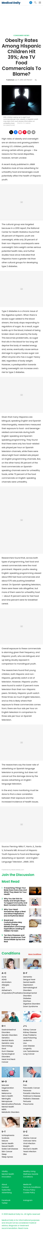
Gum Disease (7, 1051)
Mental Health (8, 1106)
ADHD (4, 979)
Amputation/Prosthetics (12, 993)
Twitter (5, 1203)
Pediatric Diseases (31, 1098)
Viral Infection (29, 1143)
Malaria (5, 1090)
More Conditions (34, 954)
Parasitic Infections (31, 1093)
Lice (25, 1043)
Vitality (5, 1171)
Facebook (6, 1200)
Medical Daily (11, 3)
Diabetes (27, 998)
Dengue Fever (29, 979)
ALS (3, 987)
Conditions (11, 953)
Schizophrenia (8, 1135)
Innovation (6, 1176)
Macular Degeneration (8, 1086)
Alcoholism (6, 982)
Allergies (5, 985)
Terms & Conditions (32, 1187)
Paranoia (27, 1090)
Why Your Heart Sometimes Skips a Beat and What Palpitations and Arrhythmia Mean (15, 912)
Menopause (7, 1101)
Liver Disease (29, 1046)
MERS (4, 1109)
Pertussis (27, 1101)
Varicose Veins (29, 1140)
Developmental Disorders (30, 994)
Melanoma (6, 1093)
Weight (26, 1146)
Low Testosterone (31, 1051)
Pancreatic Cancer (31, 1088)
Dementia (27, 977)
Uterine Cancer (30, 1138)
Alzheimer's (7, 990)
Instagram (27, 1200)
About (4, 1184)
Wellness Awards (30, 1174)
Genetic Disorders (9, 1035)
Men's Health (7, 1096)
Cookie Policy (29, 1192)
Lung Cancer (29, 1054)
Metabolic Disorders (10, 1112)
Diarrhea (27, 1001)
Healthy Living (29, 1171)
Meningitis (6, 1098)
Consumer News (22, 35)
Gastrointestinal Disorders (9, 1031)
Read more (23, 1228)
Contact (5, 1187)
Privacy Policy (29, 1190)
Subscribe (6, 1190)
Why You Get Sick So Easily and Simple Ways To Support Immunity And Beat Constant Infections (15, 901)
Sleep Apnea (7, 1157)
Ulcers (26, 1135)
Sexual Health (8, 1146)
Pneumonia (28, 1104)
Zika (25, 1154)
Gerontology (7, 1046)
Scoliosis (5, 1138)
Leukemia (27, 1040)
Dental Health (29, 982)
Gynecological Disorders (8, 1055)
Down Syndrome (30, 1006)
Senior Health (7, 1143)
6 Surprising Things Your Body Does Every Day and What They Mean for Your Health (15, 891)
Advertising (7, 1192)
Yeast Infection (29, 1151)
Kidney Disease (30, 1032)
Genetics (5, 1037)
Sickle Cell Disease (10, 1149)
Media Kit (27, 1184)
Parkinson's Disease (31, 1096)
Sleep (4, 1154)
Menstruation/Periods (11, 1104)
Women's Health (30, 1149)
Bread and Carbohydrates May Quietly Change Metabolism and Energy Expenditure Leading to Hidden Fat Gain (14, 925)
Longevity (27, 1048)
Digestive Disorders (31, 1003)
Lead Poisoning (30, 1037)
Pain (25, 1085)
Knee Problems (29, 1035)
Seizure (5, 1140)
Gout (4, 1048)
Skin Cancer (7, 1151)
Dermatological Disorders (30, 989)
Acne (4, 977)
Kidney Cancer (29, 1029)
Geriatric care (8, 1043)
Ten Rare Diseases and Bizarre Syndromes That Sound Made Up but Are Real (14, 938)
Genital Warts (8, 1040)
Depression (28, 985)
